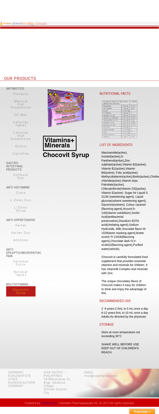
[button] (21, 94)
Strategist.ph (49, 403)
